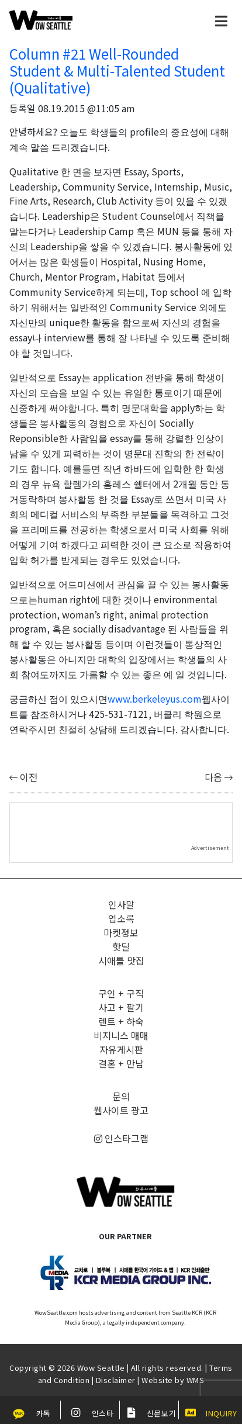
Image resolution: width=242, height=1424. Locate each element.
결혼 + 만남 (121, 1063)
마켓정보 (121, 932)
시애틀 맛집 (121, 960)
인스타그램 (121, 1138)
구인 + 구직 (121, 993)
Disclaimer (116, 1379)
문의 (121, 1096)
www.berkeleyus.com (155, 699)
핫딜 (121, 946)
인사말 (121, 904)
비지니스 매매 (121, 1035)
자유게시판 (121, 1049)
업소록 (121, 918)
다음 (219, 777)
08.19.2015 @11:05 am (86, 108)
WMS (195, 1379)
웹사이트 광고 (121, 1110)
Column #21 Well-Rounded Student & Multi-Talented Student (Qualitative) (117, 70)
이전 (23, 777)
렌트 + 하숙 (121, 1021)
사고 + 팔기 (121, 1007)
